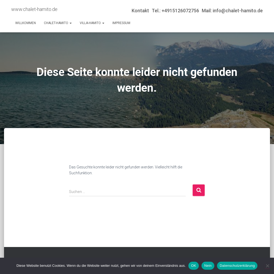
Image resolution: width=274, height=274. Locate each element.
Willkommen (25, 23)
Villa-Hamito (92, 23)
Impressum (121, 23)
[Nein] (267, 265)
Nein (208, 266)
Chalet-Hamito (58, 23)
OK (193, 266)
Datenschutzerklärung (237, 266)
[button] (70, 23)
